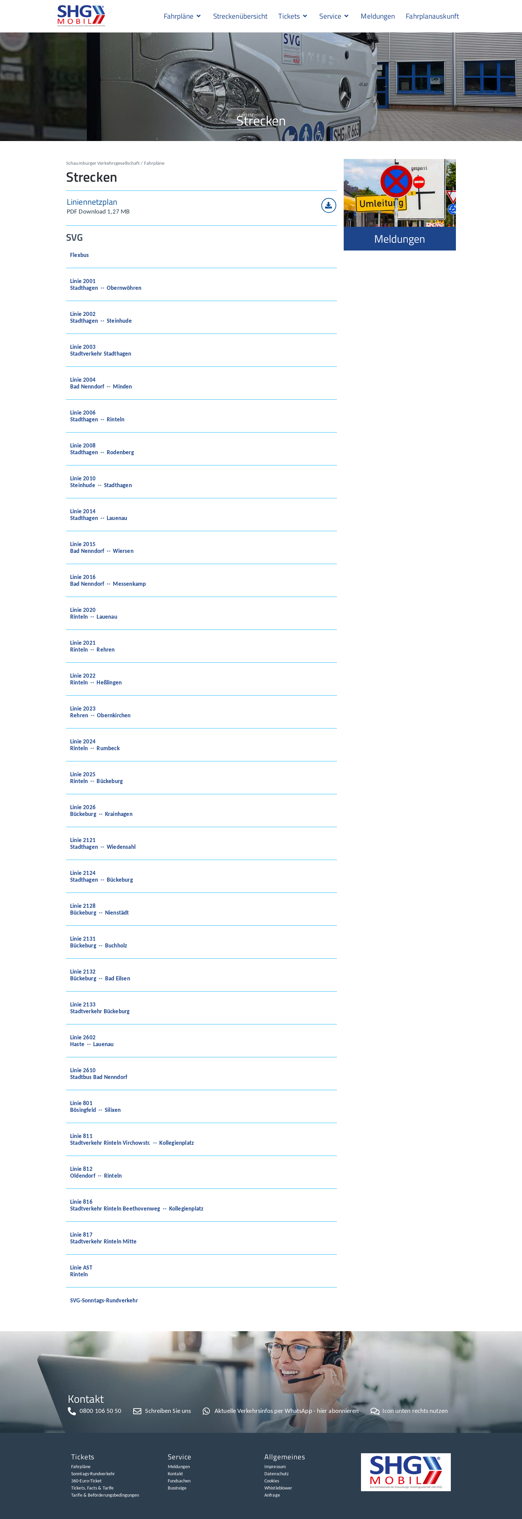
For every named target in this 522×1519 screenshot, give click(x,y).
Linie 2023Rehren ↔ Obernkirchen (100, 712)
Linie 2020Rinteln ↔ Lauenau (93, 613)
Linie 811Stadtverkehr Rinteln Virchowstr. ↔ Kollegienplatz (132, 1139)
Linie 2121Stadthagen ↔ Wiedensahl (103, 843)
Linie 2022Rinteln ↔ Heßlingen (96, 679)
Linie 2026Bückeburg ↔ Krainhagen (101, 810)
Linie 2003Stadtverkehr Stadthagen (101, 350)
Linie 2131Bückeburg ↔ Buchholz (98, 942)
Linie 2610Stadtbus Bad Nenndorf (98, 1073)
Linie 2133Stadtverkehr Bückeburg (99, 1008)
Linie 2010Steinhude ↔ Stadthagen (101, 482)
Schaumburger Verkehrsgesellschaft (103, 163)
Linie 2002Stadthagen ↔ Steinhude (101, 317)
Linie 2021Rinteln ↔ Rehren (92, 646)
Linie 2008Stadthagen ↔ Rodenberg (102, 449)
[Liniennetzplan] (328, 205)
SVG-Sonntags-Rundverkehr (104, 1300)
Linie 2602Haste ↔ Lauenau (92, 1041)
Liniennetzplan (92, 202)
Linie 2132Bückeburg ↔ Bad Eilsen (100, 975)
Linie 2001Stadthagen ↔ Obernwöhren (105, 284)
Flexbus (79, 255)
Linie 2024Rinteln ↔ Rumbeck (95, 745)
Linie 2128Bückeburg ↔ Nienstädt (99, 909)
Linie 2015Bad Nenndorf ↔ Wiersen (102, 547)
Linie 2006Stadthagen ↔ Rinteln (97, 416)
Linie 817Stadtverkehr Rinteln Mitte (103, 1238)
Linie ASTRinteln (81, 1271)
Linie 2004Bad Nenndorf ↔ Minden (101, 383)
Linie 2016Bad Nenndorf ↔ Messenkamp (108, 580)
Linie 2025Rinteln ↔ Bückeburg (96, 778)
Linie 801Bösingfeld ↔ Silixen (95, 1106)
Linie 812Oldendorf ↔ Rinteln (96, 1172)
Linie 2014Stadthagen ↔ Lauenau (98, 514)
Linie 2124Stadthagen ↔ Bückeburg (101, 876)
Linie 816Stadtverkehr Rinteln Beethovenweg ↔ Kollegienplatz (136, 1205)
